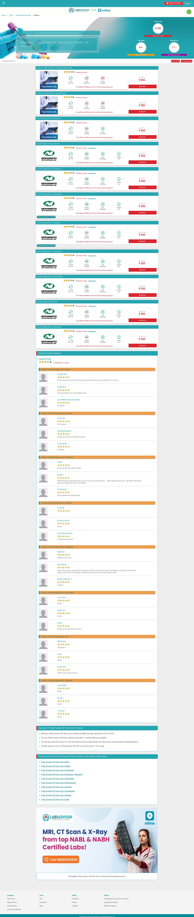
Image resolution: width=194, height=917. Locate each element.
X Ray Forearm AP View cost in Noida (55, 766)
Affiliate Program (110, 906)
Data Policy (11, 899)
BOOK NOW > (142, 86)
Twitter (74, 902)
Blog (41, 906)
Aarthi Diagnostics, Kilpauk (48, 143)
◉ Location (175, 61)
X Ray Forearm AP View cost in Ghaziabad (57, 770)
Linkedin (75, 906)
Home (4, 15)
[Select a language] (188, 3)
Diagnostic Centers (110, 902)
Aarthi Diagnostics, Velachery (49, 327)
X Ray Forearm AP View (23, 15)
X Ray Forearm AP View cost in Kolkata (56, 795)
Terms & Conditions (14, 909)
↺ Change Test (186, 61)
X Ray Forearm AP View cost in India (55, 799)
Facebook (75, 899)
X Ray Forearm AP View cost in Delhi (55, 762)
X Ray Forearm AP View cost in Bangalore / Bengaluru (62, 774)
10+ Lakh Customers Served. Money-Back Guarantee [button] (57, 32)
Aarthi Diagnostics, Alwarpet (48, 223)
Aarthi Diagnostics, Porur (47, 302)
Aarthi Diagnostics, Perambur (49, 169)
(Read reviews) (92, 148)
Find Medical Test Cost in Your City (116, 899)
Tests (11, 15)
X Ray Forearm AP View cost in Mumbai (56, 787)
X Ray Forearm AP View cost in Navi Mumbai (58, 783)
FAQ (40, 899)
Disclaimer (43, 902)
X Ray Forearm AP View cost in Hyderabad (57, 779)
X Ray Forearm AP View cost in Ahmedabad (58, 791)
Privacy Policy (12, 906)
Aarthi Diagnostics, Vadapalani (49, 251)
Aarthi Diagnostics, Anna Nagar (50, 276)
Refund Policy (12, 902)
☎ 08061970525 (173, 3)
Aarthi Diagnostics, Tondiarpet (49, 194)
